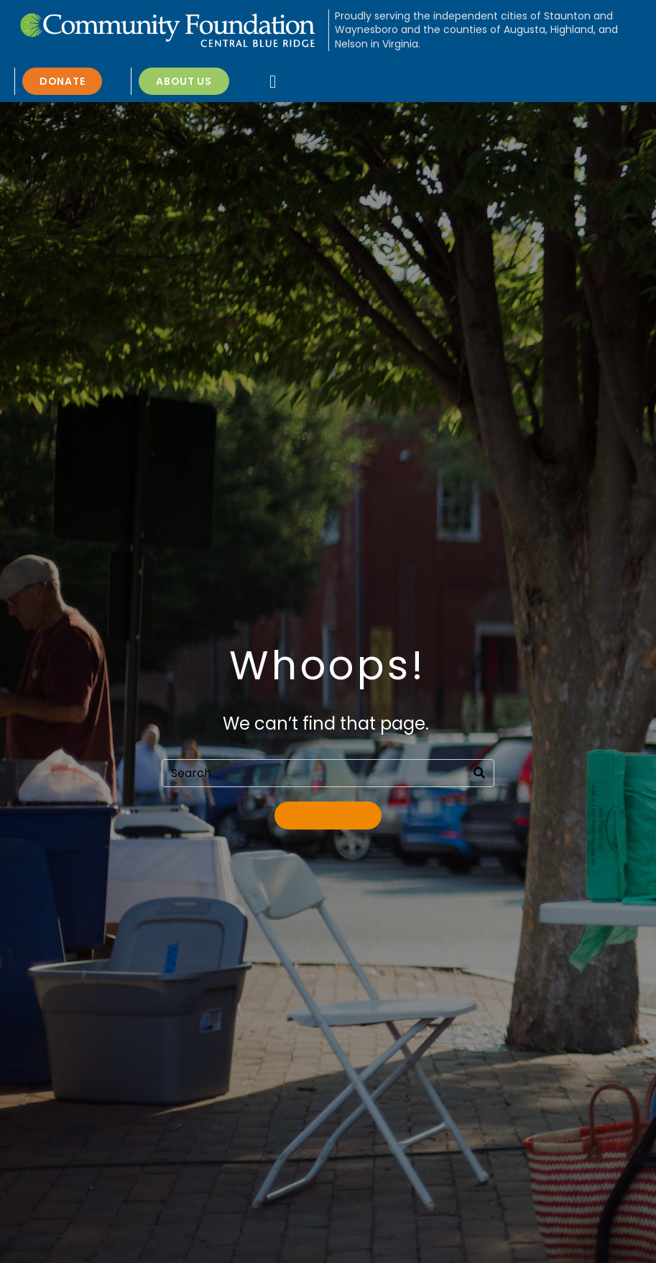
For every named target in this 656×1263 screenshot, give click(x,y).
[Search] (479, 773)
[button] (273, 81)
